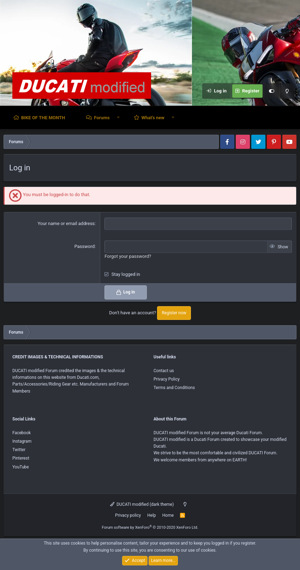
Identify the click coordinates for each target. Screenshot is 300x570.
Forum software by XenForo (150, 527)
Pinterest (20, 458)
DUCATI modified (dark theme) (142, 504)
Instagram (21, 441)
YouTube (20, 467)
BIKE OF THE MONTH (43, 117)
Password (84, 246)
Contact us (164, 370)
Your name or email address (66, 223)
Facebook (21, 432)
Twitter (18, 449)
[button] (118, 118)
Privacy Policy (167, 379)
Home (168, 515)
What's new (153, 117)
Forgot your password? (127, 256)
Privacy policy (128, 515)
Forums (101, 117)
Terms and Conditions (174, 387)
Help (151, 515)
